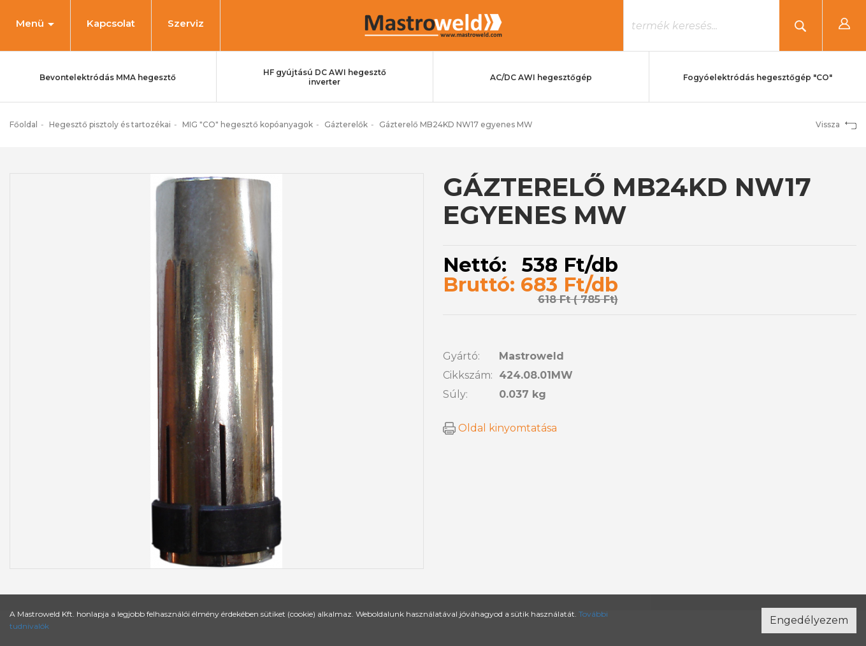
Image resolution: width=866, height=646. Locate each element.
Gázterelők (346, 124)
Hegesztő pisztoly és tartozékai (110, 124)
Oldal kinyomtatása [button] (500, 428)
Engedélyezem (809, 620)
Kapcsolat (111, 23)
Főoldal (24, 124)
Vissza (836, 124)
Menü (35, 23)
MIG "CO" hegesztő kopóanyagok (247, 124)
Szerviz (186, 23)
